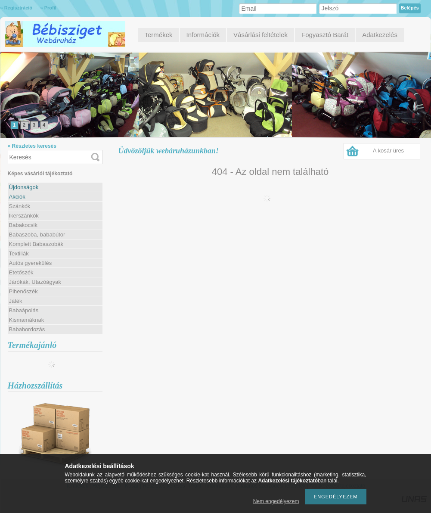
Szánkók (20, 206)
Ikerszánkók (24, 215)
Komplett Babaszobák (36, 244)
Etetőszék (21, 272)
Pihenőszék (23, 291)
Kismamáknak (26, 320)
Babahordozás (27, 329)
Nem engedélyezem (276, 501)
